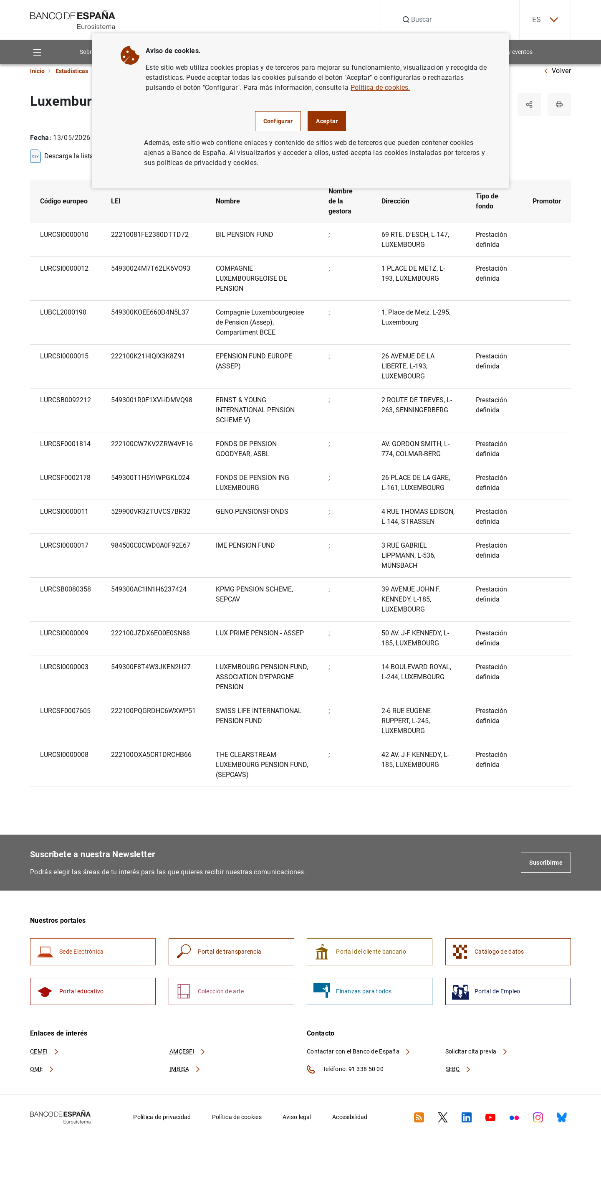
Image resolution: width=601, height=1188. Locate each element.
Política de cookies (237, 1117)
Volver (557, 71)
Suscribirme (546, 862)
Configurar (278, 121)
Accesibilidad (350, 1117)
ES (545, 20)
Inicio (37, 71)
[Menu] (37, 52)
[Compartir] (529, 104)
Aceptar (327, 121)
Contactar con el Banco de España (359, 1051)
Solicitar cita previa (476, 1051)
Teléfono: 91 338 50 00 (345, 1069)
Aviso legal (297, 1117)
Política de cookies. (380, 87)
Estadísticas (72, 71)
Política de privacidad (162, 1117)
